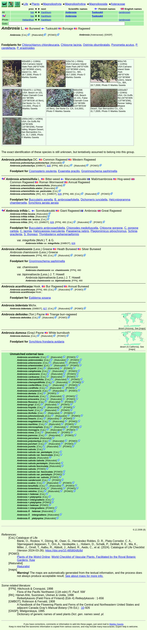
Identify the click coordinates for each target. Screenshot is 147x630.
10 (82, 607)
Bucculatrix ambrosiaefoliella (47, 227)
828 (48, 165)
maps (142, 328)
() (124, 12)
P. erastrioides (26, 48)
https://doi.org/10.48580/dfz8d (64, 550)
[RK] (38, 194)
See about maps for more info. (84, 575)
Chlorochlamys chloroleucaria (40, 44)
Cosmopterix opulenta (43, 171)
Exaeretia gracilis (69, 171)
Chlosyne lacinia (71, 44)
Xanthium (46, 12)
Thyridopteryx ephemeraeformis (59, 234)
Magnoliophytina (75, 3)
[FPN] (55, 165)
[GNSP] (108, 34)
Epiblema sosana (40, 297)
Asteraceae (118, 3)
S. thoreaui (30, 234)
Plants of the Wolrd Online (33, 556)
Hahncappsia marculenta (49, 231)
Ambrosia (71, 12)
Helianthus (28, 19)
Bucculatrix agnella (41, 199)
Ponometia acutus (122, 44)
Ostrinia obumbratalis (96, 44)
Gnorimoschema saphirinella (99, 171)
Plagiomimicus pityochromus (108, 231)
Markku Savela (116, 624)
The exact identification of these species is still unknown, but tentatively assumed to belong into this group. (68, 152)
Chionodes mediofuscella (82, 227)
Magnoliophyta (52, 3)
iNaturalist (37, 35)
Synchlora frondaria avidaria (46, 341)
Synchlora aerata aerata (43, 202)
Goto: (63, 23)
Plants (35, 3)
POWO (52, 35)
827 (45, 308)
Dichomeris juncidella (94, 199)
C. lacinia (26, 231)
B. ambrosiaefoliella (66, 199)
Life (26, 3)
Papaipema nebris (77, 231)
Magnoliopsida (98, 3)
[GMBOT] (41, 165)
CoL (24, 35)
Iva (32, 12)
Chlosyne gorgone (111, 227)
